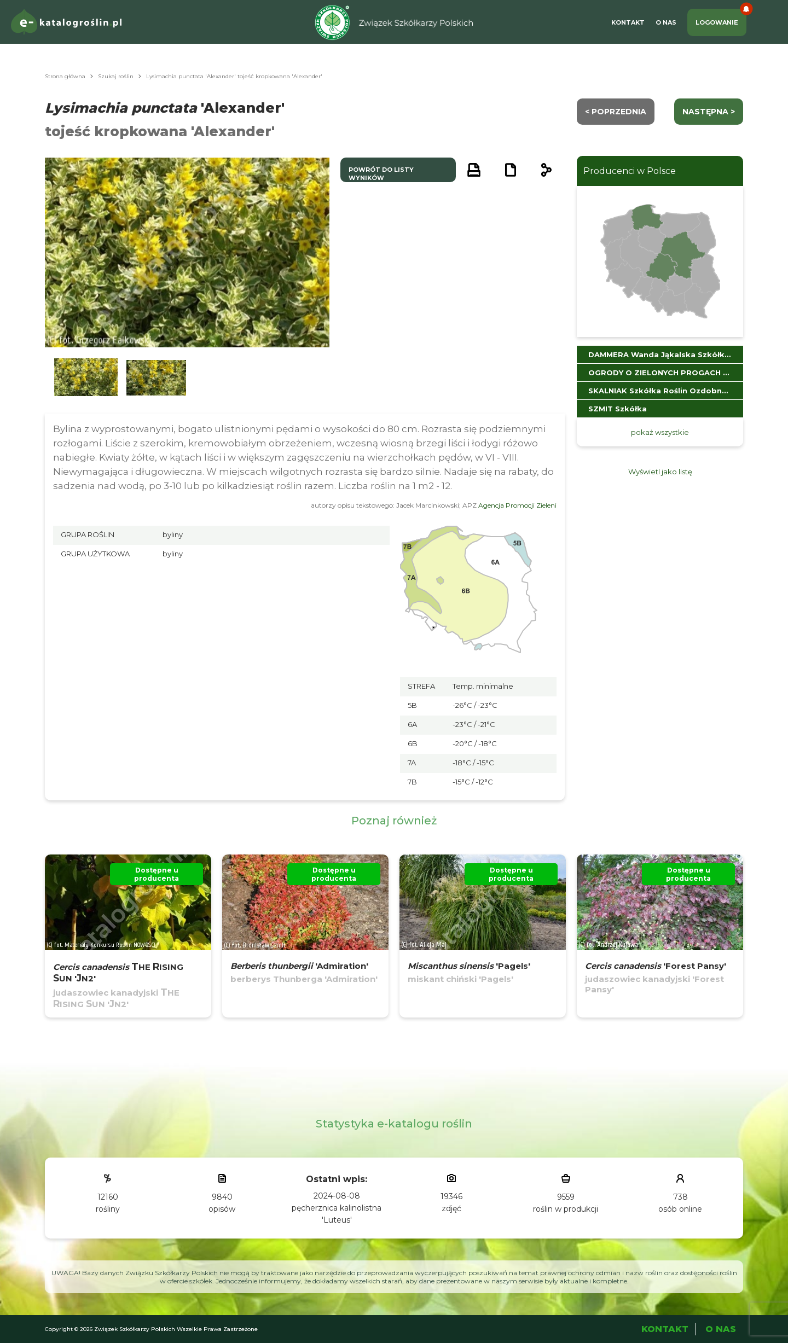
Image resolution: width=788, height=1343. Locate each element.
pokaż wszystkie (660, 432)
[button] (86, 377)
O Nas (666, 22)
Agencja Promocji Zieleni (517, 505)
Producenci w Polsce (629, 171)
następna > (708, 112)
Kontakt (628, 22)
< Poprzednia (615, 112)
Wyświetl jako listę (660, 471)
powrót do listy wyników (381, 174)
